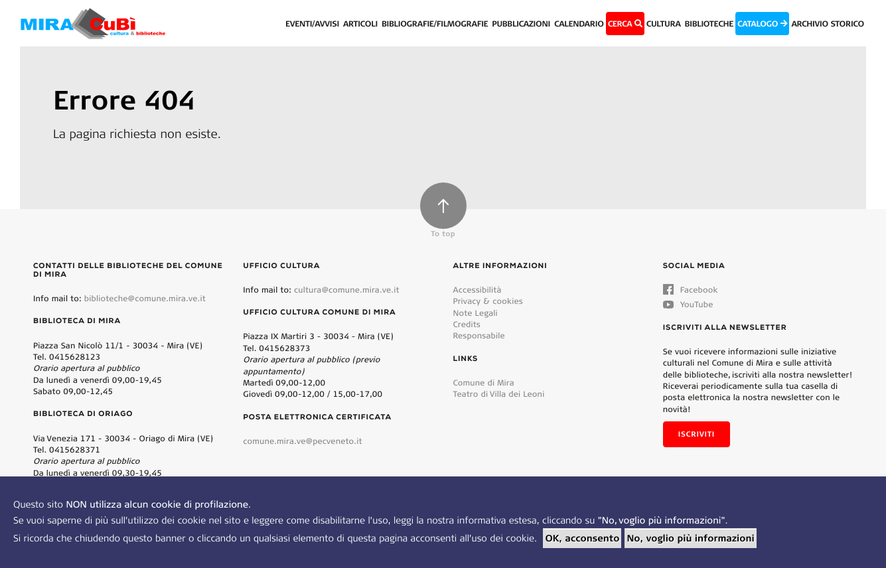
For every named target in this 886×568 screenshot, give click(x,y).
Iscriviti (696, 434)
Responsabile (479, 335)
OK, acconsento (582, 538)
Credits (467, 324)
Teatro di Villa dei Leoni (499, 394)
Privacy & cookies (488, 301)
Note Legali (475, 313)
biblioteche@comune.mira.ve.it (145, 298)
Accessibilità (477, 290)
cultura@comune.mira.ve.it (347, 290)
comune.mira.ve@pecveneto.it (302, 441)
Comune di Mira (483, 383)
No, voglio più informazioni (690, 538)
